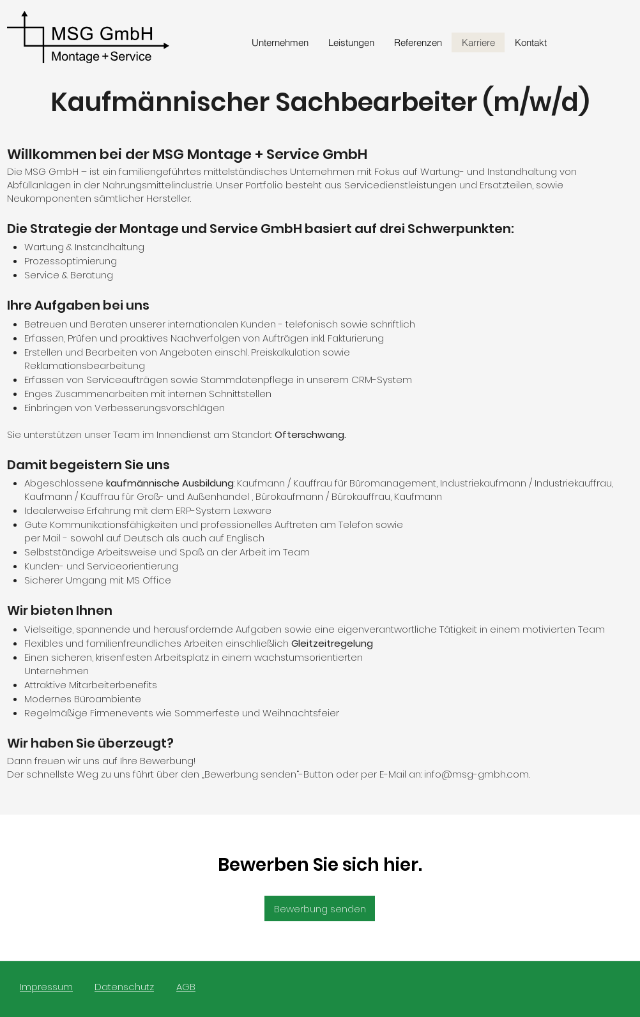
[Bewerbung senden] (319, 908)
